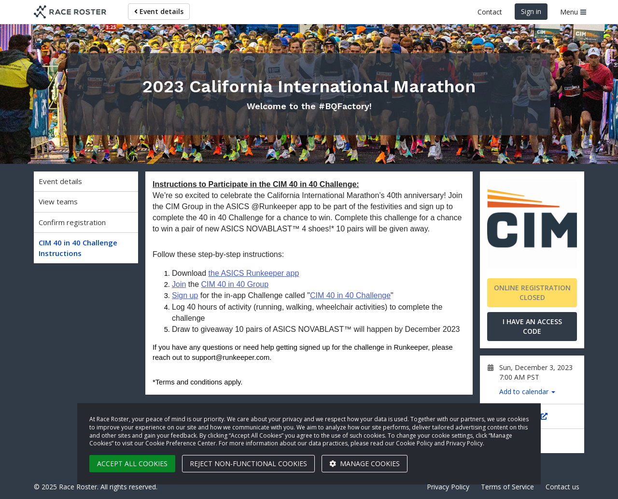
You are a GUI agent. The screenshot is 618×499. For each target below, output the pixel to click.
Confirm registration (72, 222)
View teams (58, 201)
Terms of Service (507, 486)
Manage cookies (364, 463)
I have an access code (532, 326)
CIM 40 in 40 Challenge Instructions (78, 247)
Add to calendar (527, 391)
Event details (158, 11)
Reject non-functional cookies (248, 463)
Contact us (562, 486)
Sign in (531, 11)
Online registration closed (532, 292)
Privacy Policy (448, 486)
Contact (490, 11)
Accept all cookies (132, 463)
